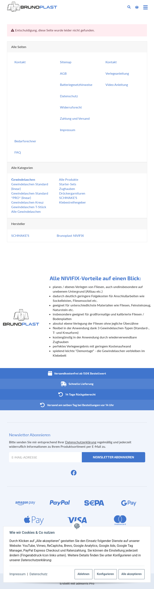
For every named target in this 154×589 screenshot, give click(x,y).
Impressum (18, 574)
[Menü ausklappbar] (145, 7)
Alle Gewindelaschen (26, 211)
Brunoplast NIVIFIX (70, 235)
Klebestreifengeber (72, 202)
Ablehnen (83, 574)
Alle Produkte (68, 179)
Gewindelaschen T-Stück (28, 207)
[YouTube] (80, 472)
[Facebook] (74, 472)
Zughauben (66, 189)
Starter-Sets (67, 184)
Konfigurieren (104, 574)
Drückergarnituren (71, 193)
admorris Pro (85, 583)
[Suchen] (129, 7)
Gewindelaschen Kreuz (27, 202)
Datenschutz (39, 574)
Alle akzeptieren (131, 574)
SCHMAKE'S (67, 198)
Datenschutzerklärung (80, 442)
